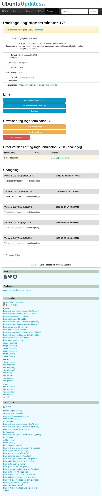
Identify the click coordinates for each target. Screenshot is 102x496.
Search (93, 11)
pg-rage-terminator (26, 77)
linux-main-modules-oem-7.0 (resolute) (19, 475)
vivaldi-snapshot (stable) (13, 413)
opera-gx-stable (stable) (13, 485)
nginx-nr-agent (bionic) (12, 411)
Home (5, 11)
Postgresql (38, 30)
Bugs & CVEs (12, 305)
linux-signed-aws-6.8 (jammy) (15, 327)
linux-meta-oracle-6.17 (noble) (15, 340)
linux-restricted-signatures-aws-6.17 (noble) (21, 311)
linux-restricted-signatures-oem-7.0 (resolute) (21, 448)
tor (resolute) (8, 421)
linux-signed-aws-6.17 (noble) (15, 316)
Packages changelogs (15, 302)
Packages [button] (52, 11)
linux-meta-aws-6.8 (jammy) (14, 330)
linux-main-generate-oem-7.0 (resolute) (19, 477)
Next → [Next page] (19, 255)
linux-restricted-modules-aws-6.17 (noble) (20, 314)
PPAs (40, 11)
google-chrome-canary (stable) (16, 416)
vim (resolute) (9, 362)
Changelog (17, 11)
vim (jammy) (8, 378)
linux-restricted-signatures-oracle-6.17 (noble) (22, 332)
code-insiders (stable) (12, 419)
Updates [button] (30, 11)
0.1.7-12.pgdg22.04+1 (60, 158)
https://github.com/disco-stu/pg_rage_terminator (38, 85)
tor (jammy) (8, 437)
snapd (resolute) (10, 343)
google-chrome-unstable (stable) (16, 429)
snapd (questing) (10, 348)
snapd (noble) (9, 354)
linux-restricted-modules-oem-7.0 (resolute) (21, 469)
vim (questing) (9, 367)
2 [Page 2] (15, 255)
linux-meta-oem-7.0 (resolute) (15, 472)
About (33, 265)
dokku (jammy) (9, 443)
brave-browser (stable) (12, 445)
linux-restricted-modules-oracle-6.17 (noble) (21, 335)
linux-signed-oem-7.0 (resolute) (16, 453)
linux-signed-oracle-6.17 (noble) (16, 338)
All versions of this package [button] (34, 106)
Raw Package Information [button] (34, 100)
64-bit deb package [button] (34, 132)
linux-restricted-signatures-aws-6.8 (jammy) (21, 322)
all (8, 397)
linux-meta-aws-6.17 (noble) (14, 319)
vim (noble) (7, 373)
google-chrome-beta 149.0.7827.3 (17, 290)
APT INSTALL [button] (16, 137)
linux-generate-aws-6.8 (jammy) (16, 467)
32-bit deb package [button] (34, 127)
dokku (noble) (9, 440)
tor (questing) (8, 432)
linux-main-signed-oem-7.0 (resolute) (18, 461)
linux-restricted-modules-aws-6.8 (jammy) (20, 324)
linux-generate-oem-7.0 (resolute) (17, 456)
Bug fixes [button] (34, 111)
